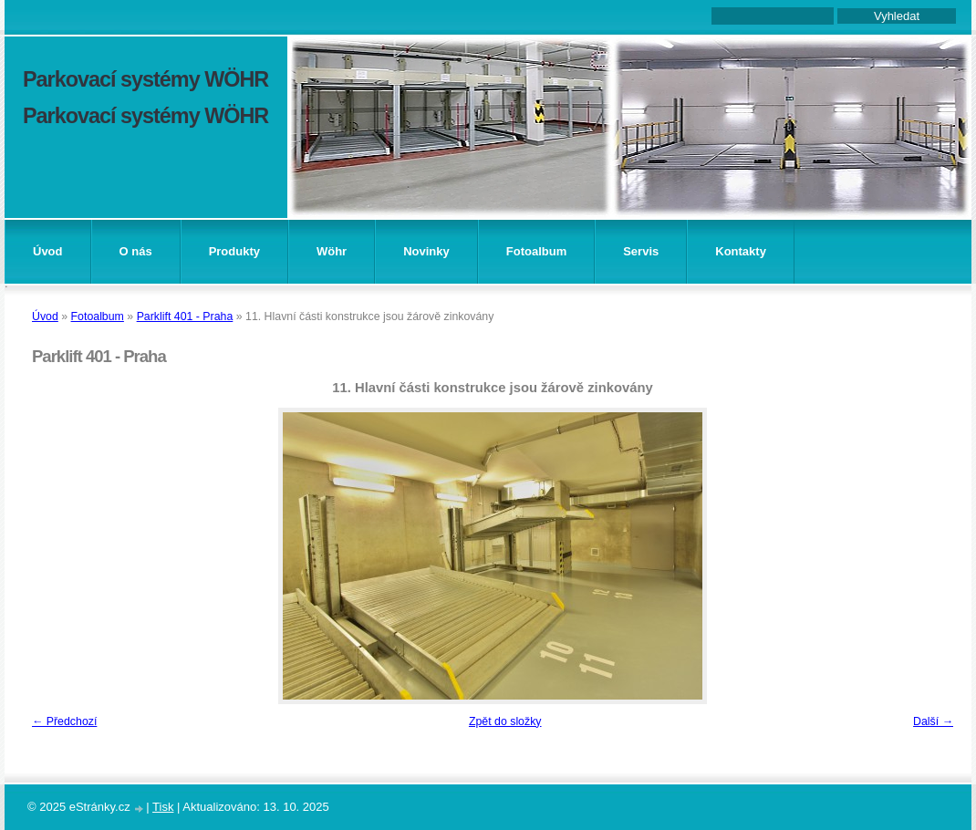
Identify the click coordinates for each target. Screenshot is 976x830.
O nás (135, 251)
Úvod (48, 251)
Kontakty (740, 251)
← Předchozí (64, 721)
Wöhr (332, 251)
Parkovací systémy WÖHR (145, 79)
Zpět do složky (505, 721)
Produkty (234, 251)
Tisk (162, 807)
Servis (641, 251)
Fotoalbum (536, 251)
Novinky (426, 251)
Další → (933, 721)
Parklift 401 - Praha (185, 316)
